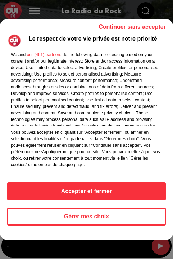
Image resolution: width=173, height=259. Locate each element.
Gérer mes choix (86, 216)
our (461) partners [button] (44, 54)
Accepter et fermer (86, 191)
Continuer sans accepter (132, 27)
